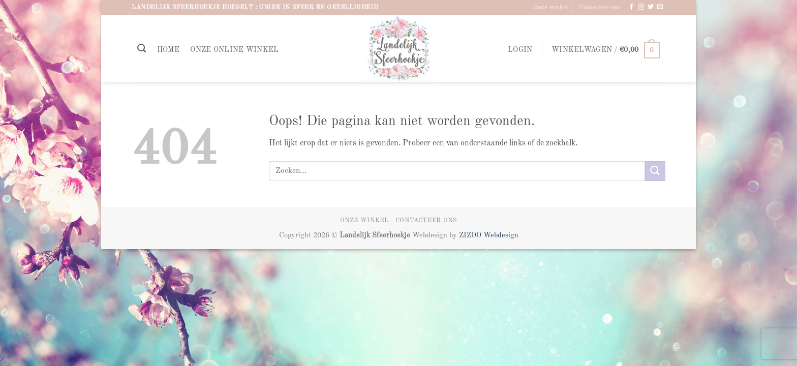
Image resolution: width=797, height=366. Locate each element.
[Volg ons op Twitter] (651, 7)
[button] (520, 50)
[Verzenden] (655, 171)
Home (168, 49)
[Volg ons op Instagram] (641, 7)
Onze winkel (550, 7)
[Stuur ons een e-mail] (660, 7)
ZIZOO (471, 235)
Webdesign (500, 235)
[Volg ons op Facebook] (631, 7)
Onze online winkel (234, 49)
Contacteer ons (600, 7)
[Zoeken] (141, 48)
